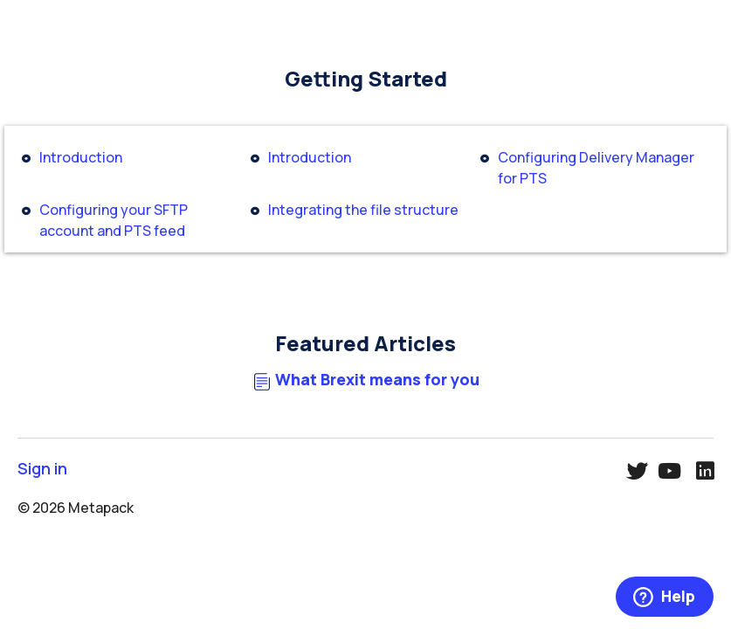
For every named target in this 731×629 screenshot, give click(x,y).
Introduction (80, 157)
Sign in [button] (42, 469)
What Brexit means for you (377, 380)
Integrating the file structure (363, 209)
